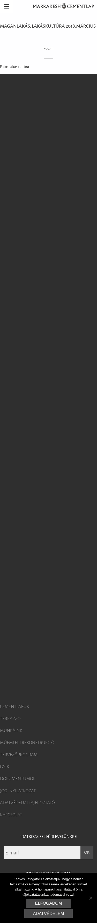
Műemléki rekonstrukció (27, 742)
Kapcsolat (11, 815)
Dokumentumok (18, 779)
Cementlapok (14, 706)
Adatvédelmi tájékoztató (27, 803)
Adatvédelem (48, 913)
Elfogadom (48, 903)
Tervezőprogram (19, 755)
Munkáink (11, 730)
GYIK (4, 766)
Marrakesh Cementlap (60, 6)
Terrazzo (10, 718)
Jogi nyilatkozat (18, 791)
